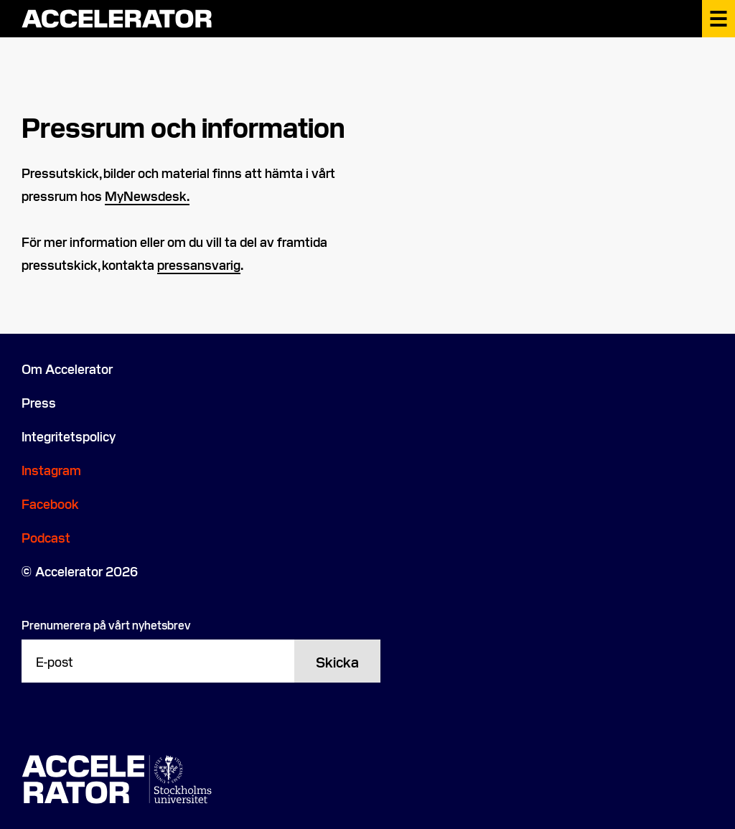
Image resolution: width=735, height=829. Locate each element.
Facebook (50, 503)
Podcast (46, 537)
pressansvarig (198, 264)
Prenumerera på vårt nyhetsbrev (106, 624)
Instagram (51, 470)
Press (39, 402)
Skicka (337, 661)
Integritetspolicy (69, 436)
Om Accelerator (67, 368)
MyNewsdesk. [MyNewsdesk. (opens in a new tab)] (147, 195)
